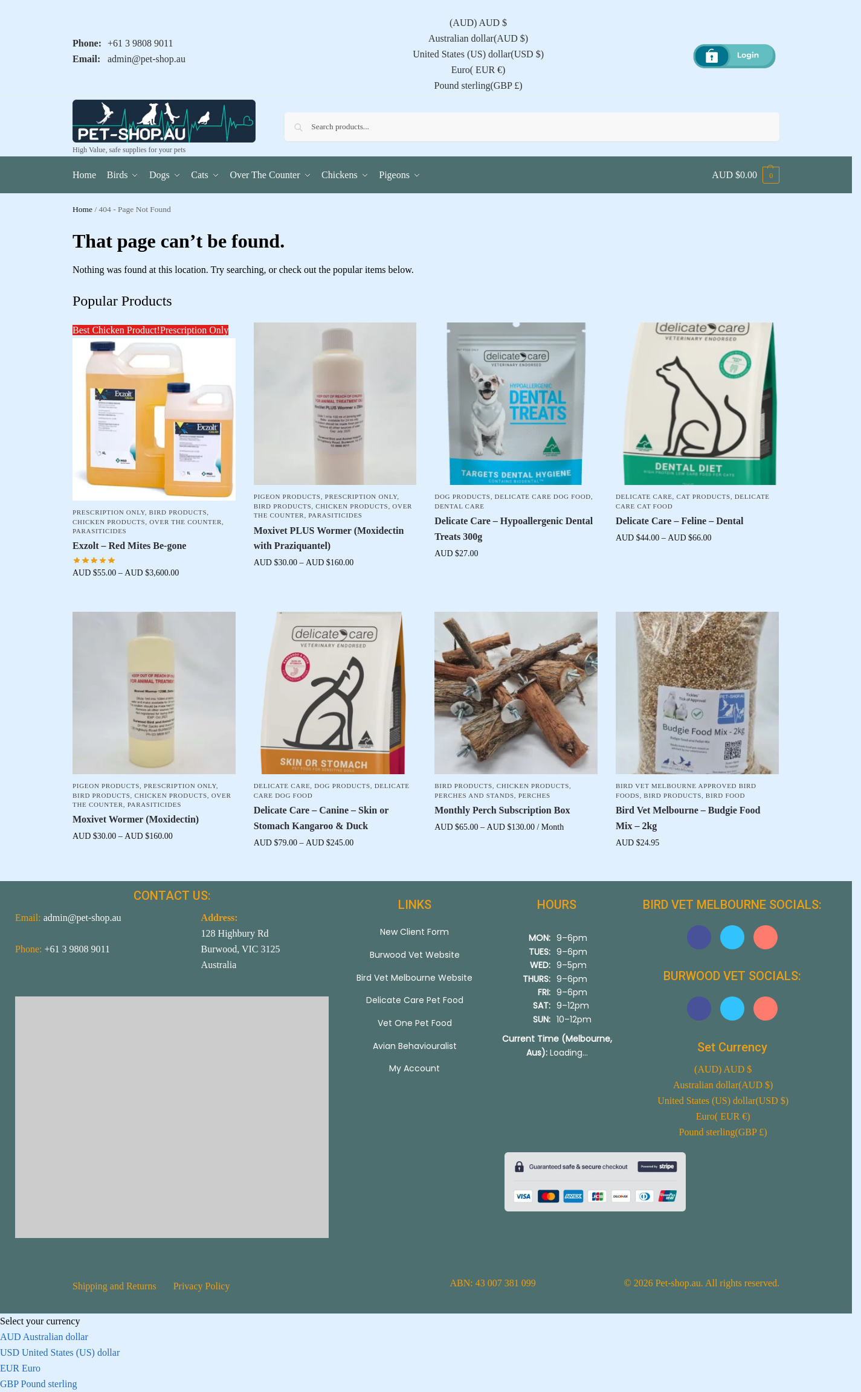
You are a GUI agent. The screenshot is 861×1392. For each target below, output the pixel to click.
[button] (745, 175)
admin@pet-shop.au (146, 59)
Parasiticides (99, 530)
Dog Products (462, 496)
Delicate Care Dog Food (543, 496)
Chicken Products (109, 521)
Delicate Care (644, 496)
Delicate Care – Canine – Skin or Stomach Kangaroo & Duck (321, 818)
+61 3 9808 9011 (140, 43)
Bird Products (178, 512)
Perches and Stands (474, 795)
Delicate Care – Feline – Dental (680, 521)
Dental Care (459, 506)
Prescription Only (109, 512)
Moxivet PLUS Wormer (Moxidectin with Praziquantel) (329, 538)
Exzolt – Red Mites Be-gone (129, 545)
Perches (534, 795)
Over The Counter (185, 521)
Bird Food (725, 795)
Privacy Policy (201, 1286)
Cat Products (703, 496)
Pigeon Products (287, 496)
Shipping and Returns (114, 1286)
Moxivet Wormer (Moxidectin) (136, 819)
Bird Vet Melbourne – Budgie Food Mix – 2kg (688, 818)
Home (82, 209)
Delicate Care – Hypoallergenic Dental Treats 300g (513, 529)
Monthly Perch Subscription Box (502, 810)
